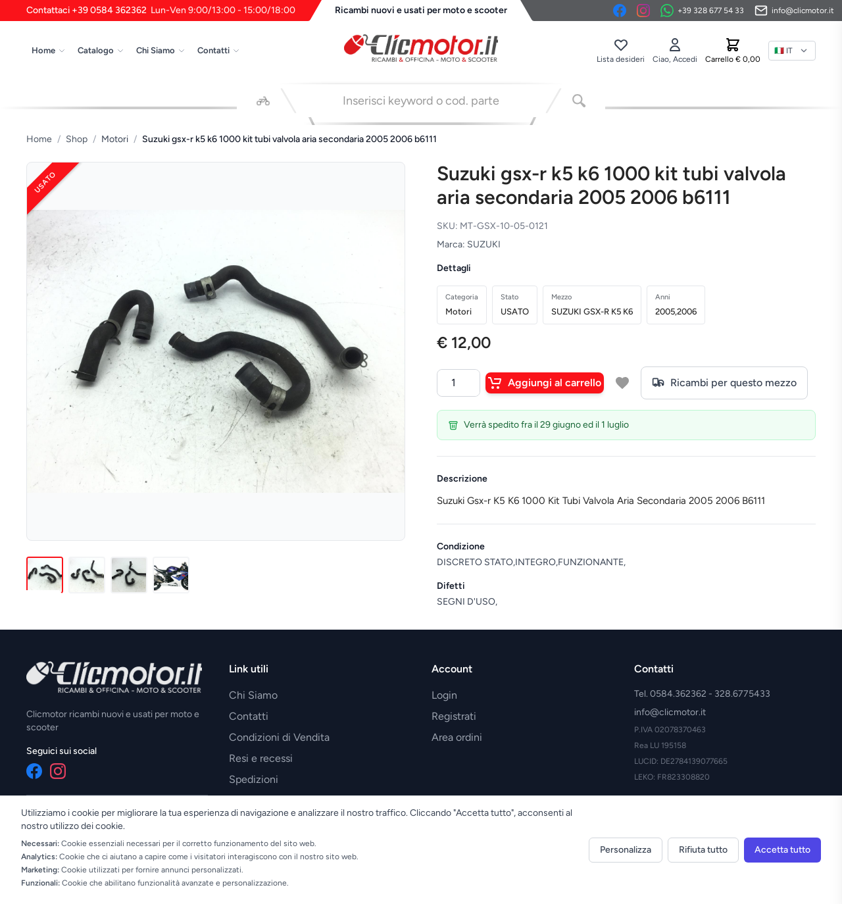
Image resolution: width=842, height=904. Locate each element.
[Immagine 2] (86, 575)
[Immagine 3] (129, 575)
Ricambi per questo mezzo (724, 382)
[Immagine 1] (44, 575)
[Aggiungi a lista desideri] (622, 383)
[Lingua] (792, 51)
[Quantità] (458, 383)
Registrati (454, 716)
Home (49, 50)
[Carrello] (732, 50)
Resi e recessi (261, 758)
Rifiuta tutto (703, 849)
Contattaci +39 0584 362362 (160, 10)
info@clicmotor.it (670, 712)
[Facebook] (619, 10)
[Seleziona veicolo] (263, 100)
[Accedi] (675, 50)
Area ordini (457, 737)
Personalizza (625, 849)
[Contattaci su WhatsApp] (702, 10)
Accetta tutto (782, 849)
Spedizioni (253, 779)
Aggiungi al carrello (544, 382)
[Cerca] (579, 100)
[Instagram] (643, 10)
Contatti (218, 50)
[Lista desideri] (621, 50)
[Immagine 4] (171, 575)
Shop (76, 139)
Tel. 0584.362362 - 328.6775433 (702, 693)
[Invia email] (794, 10)
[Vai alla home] (421, 48)
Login (444, 695)
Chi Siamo (161, 50)
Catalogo (101, 50)
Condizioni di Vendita (279, 737)
